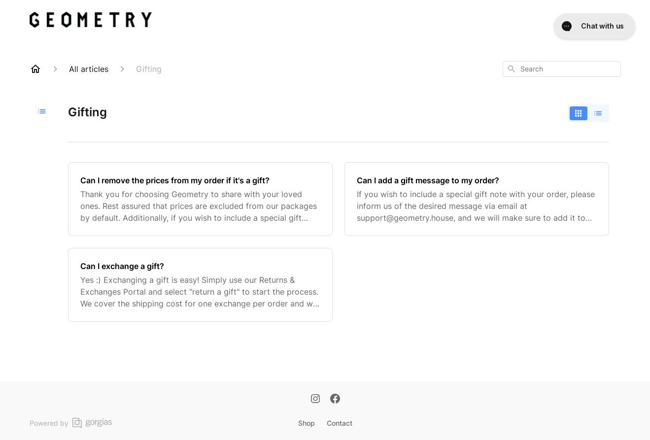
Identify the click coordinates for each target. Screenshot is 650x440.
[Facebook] (335, 399)
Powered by (71, 423)
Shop (306, 423)
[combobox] (562, 69)
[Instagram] (315, 399)
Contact (339, 423)
